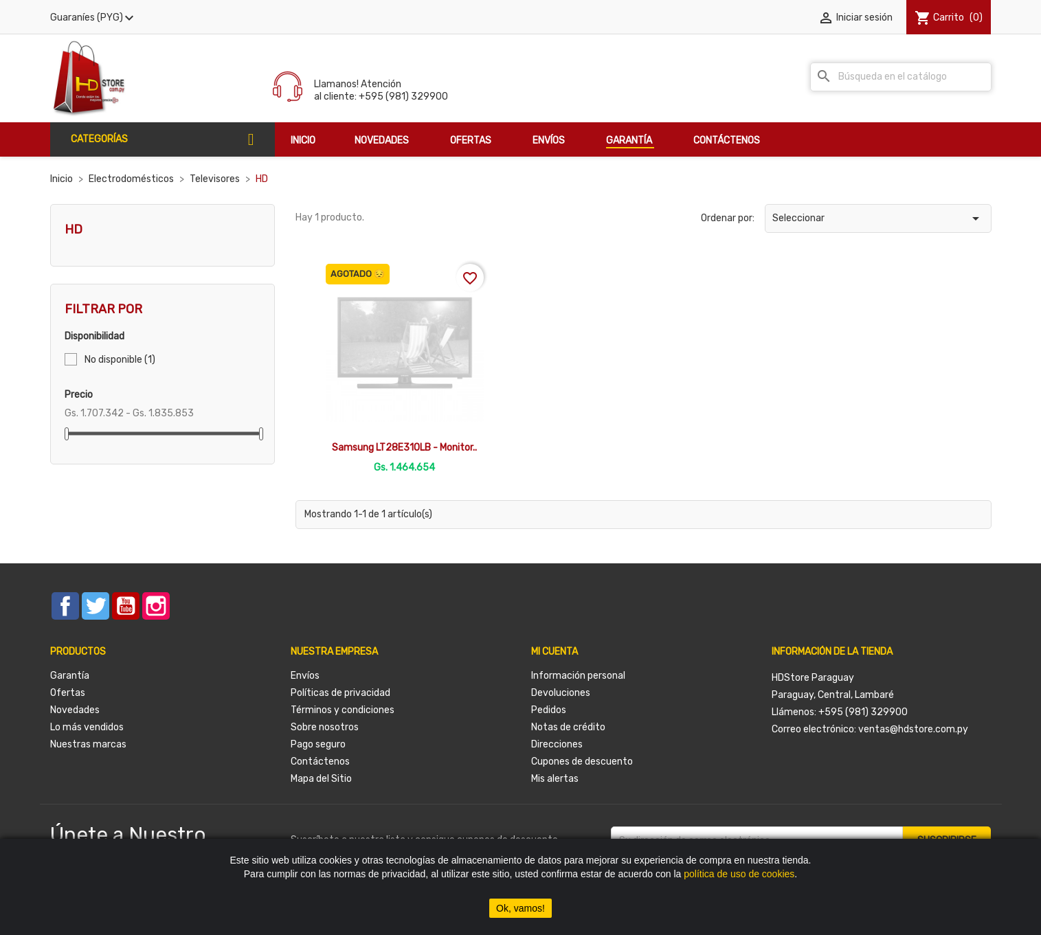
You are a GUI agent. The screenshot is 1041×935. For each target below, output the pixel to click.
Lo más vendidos (87, 727)
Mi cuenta (554, 651)
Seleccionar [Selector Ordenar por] (878, 218)
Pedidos (548, 710)
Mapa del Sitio (321, 779)
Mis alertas (555, 779)
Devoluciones (560, 693)
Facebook (65, 606)
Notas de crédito (568, 727)
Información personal (578, 675)
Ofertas (67, 693)
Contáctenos (320, 761)
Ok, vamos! (520, 908)
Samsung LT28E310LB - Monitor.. (404, 447)
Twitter (95, 606)
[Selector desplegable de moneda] (93, 18)
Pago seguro (318, 744)
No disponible (120, 359)
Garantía (69, 675)
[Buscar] (901, 77)
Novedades (75, 710)
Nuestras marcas (88, 744)
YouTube (125, 606)
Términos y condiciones (342, 710)
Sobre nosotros (325, 727)
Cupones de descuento (582, 761)
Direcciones (557, 744)
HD (73, 229)
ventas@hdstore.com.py (913, 729)
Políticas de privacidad (340, 693)
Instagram (156, 606)
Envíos (305, 675)
